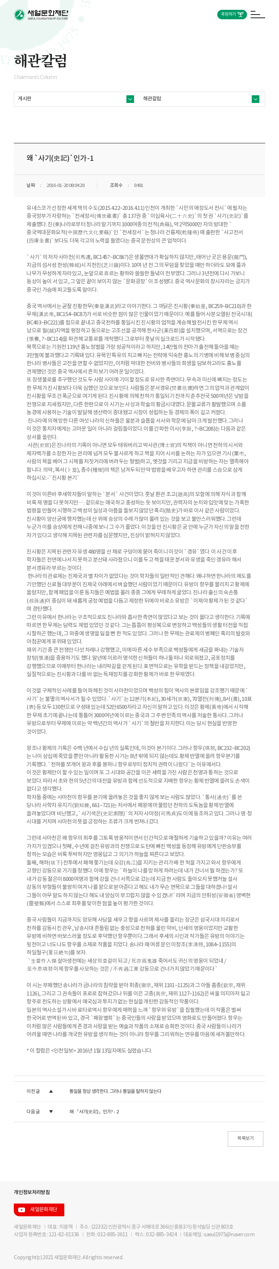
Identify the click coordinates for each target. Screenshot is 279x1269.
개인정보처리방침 (31, 1192)
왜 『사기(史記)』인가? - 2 (93, 1112)
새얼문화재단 (43, 1210)
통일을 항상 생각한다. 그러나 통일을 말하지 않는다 (115, 1091)
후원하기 (228, 14)
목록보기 (245, 1138)
